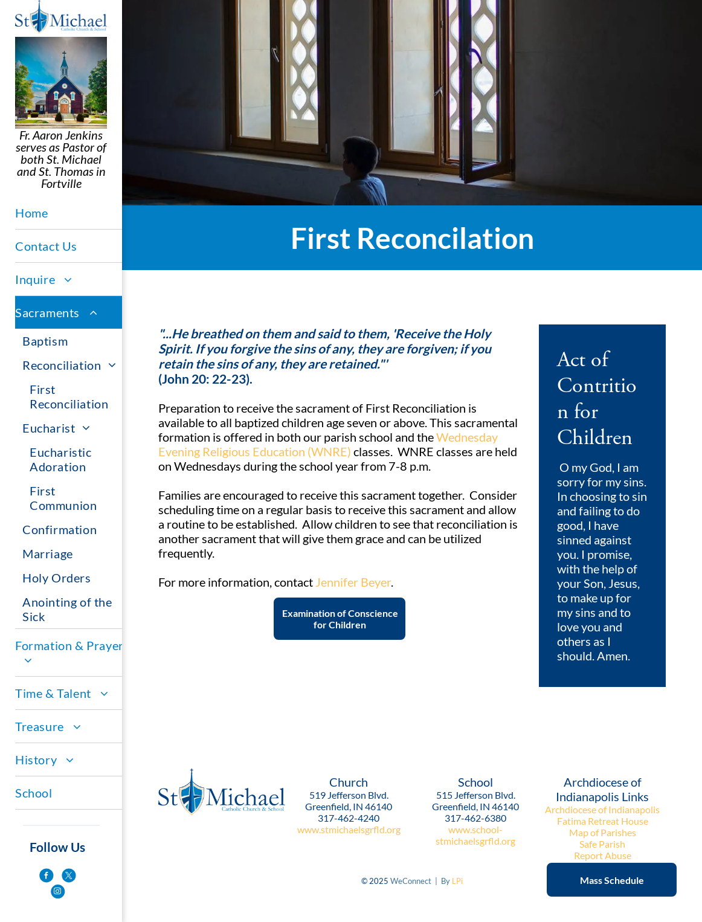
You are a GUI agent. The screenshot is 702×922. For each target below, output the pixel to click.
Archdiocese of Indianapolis (602, 809)
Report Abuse (602, 855)
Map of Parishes (602, 832)
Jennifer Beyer (353, 582)
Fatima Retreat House (602, 821)
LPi (457, 881)
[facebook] (46, 877)
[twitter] (69, 877)
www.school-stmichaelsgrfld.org (475, 835)
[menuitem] (69, 213)
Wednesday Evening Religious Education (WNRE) (328, 444)
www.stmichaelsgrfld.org (349, 829)
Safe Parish (602, 843)
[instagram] (58, 893)
